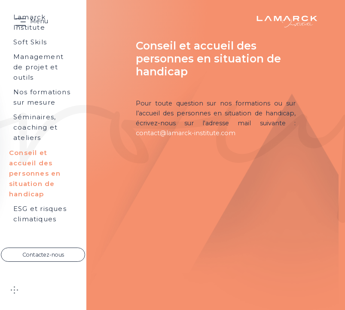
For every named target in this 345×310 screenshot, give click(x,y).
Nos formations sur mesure (41, 97)
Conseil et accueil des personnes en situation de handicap (35, 173)
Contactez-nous (43, 254)
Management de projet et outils (38, 67)
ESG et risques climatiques (40, 214)
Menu (39, 21)
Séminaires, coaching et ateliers (35, 127)
